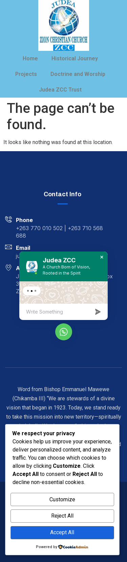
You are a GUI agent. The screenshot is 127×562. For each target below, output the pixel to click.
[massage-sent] (98, 313)
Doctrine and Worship (77, 74)
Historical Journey (74, 58)
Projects (26, 74)
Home (30, 58)
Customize (62, 499)
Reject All (62, 516)
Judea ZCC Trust (60, 89)
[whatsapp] (63, 331)
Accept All (62, 532)
